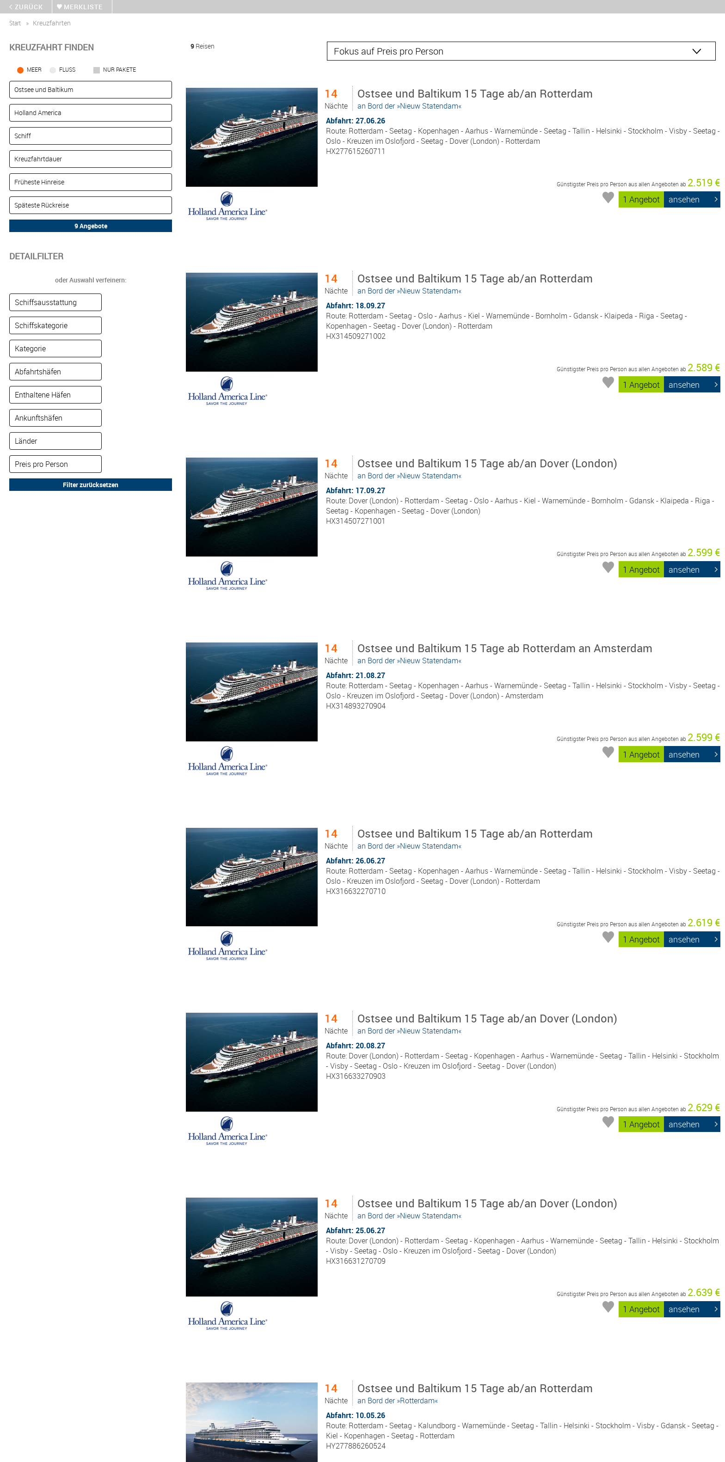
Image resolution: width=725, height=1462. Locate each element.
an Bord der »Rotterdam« (477, 1167)
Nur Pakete (119, 69)
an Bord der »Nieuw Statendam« (477, 98)
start (15, 22)
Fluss (67, 69)
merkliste (83, 6)
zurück (29, 6)
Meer (34, 69)
